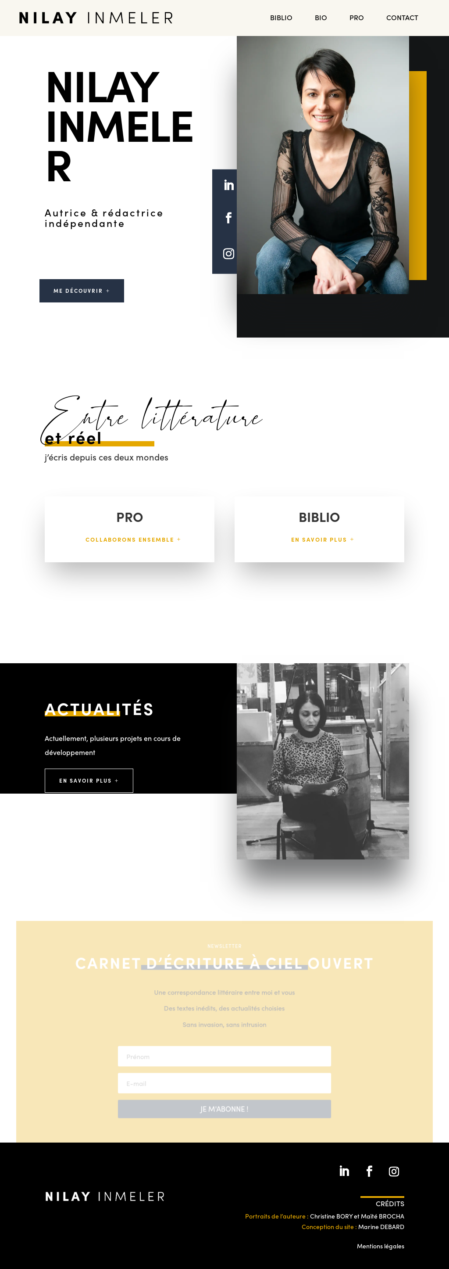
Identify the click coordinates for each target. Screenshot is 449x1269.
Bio (321, 18)
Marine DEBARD (381, 1226)
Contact (402, 18)
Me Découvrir (78, 290)
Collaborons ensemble (130, 539)
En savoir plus (319, 539)
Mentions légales (380, 1245)
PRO (356, 18)
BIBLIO (281, 18)
